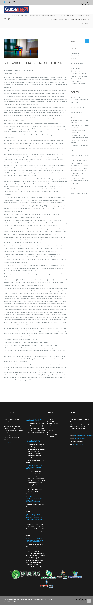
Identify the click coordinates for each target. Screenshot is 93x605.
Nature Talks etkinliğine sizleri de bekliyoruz (34, 420)
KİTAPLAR (45, 15)
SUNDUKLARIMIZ (35, 15)
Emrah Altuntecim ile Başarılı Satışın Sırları (33, 441)
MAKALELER (54, 15)
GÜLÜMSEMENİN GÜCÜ (77, 68)
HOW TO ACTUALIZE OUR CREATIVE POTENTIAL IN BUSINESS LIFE (80, 155)
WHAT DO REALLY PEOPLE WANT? (80, 100)
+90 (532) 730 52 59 (78, 444)
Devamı (28, 437)
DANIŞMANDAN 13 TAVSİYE (78, 84)
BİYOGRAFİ (24, 15)
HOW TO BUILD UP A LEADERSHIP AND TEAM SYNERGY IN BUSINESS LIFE (80, 148)
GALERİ (62, 15)
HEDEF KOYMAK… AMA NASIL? (79, 76)
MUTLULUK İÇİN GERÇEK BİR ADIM (80, 66)
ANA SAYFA (15, 15)
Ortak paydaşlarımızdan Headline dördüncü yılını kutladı (34, 467)
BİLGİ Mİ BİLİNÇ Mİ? (76, 53)
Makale (61, 19)
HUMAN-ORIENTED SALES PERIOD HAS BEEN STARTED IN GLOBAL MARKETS (80, 140)
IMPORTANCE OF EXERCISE (78, 135)
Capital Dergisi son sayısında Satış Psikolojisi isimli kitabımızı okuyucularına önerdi (34, 499)
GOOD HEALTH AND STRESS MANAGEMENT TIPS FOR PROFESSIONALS (78, 173)
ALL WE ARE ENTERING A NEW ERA (80, 191)
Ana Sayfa (54, 19)
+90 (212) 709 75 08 (79, 438)
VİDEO (68, 15)
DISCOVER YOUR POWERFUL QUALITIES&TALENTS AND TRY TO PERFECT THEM (80, 180)
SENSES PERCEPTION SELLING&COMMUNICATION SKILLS (78, 115)
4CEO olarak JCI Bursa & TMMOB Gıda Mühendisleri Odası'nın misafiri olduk (35, 540)
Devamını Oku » (8, 442)
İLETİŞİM (86, 15)
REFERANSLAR (77, 15)
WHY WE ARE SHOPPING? (77, 97)
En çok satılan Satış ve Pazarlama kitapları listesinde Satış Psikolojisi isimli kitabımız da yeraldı (34, 516)
